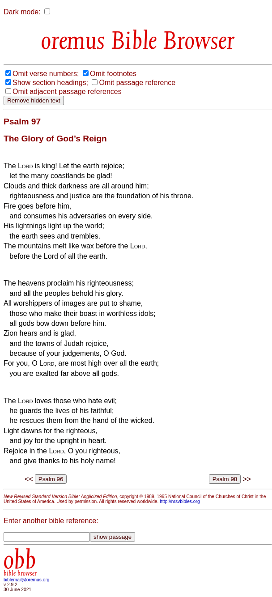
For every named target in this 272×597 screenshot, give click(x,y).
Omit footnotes (113, 73)
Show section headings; (50, 82)
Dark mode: (22, 12)
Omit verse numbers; (46, 73)
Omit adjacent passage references (67, 91)
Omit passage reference (137, 82)
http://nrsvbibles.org (180, 501)
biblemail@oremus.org (27, 579)
